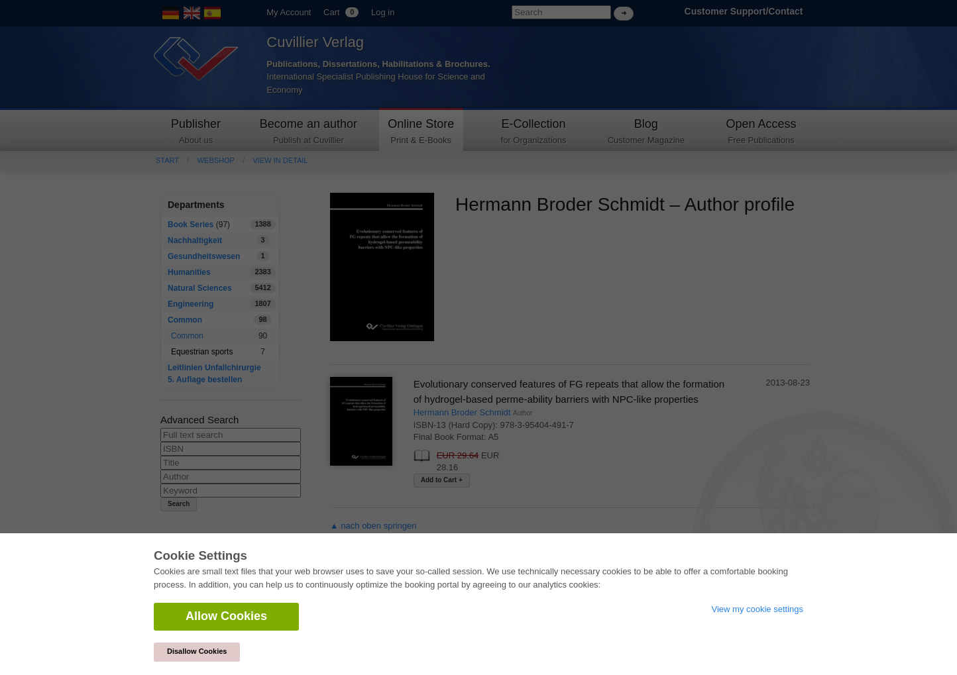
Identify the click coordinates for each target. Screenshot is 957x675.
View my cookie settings (758, 609)
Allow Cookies (226, 616)
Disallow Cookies (197, 651)
